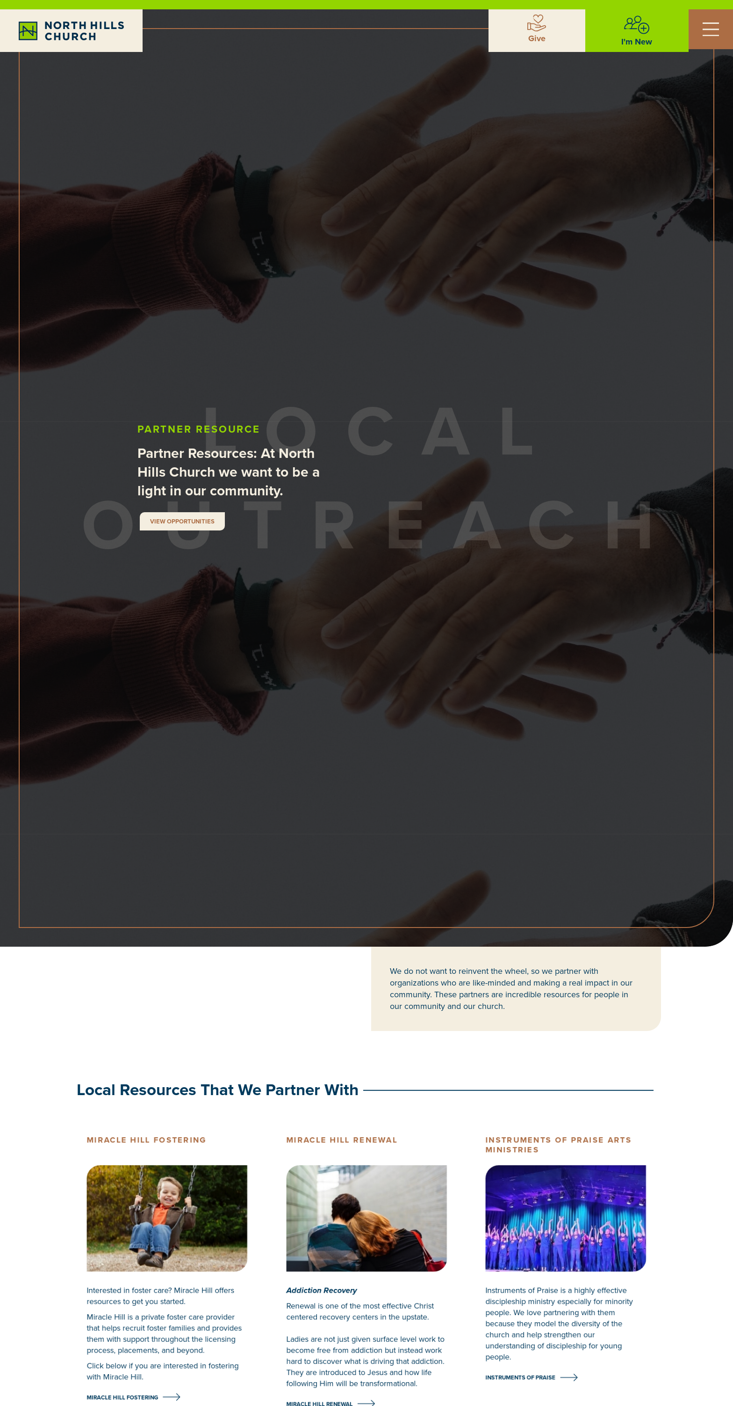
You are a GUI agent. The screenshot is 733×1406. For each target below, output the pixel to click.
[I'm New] (636, 24)
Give (537, 38)
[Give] (536, 23)
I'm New (636, 42)
